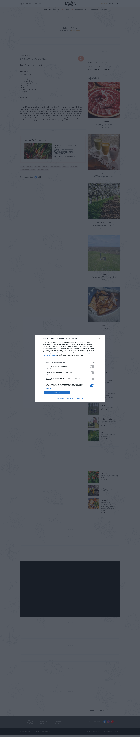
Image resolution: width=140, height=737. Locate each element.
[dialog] (70, 368)
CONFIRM (57, 392)
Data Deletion (60, 398)
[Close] (101, 338)
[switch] (92, 366)
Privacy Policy (80, 398)
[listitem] (70, 363)
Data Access (69, 398)
